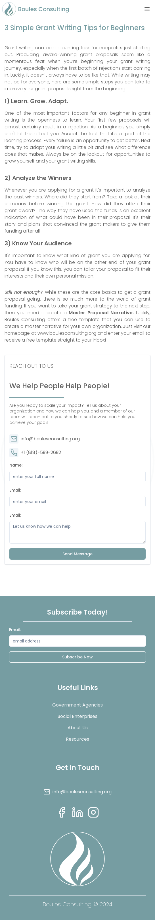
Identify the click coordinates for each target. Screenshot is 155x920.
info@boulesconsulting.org (44, 438)
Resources (77, 739)
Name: (15, 465)
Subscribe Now (77, 657)
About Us (78, 727)
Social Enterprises (77, 716)
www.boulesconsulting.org (66, 333)
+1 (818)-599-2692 (35, 452)
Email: (15, 490)
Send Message (77, 554)
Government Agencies (77, 705)
